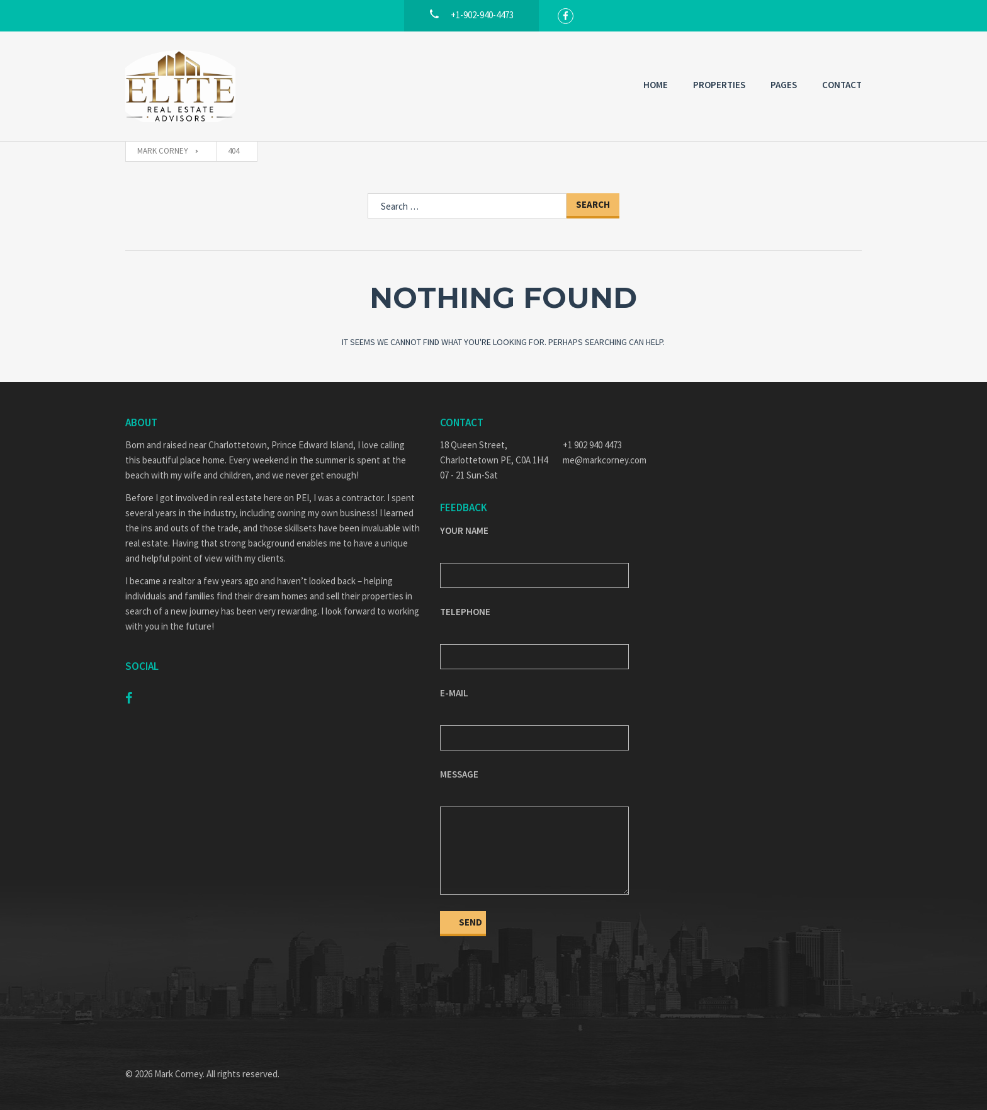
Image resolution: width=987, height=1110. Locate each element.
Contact (842, 85)
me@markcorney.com (604, 460)
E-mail (454, 693)
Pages (783, 85)
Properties (719, 85)
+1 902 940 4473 (592, 445)
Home (655, 85)
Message (459, 774)
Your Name (464, 530)
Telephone (465, 612)
